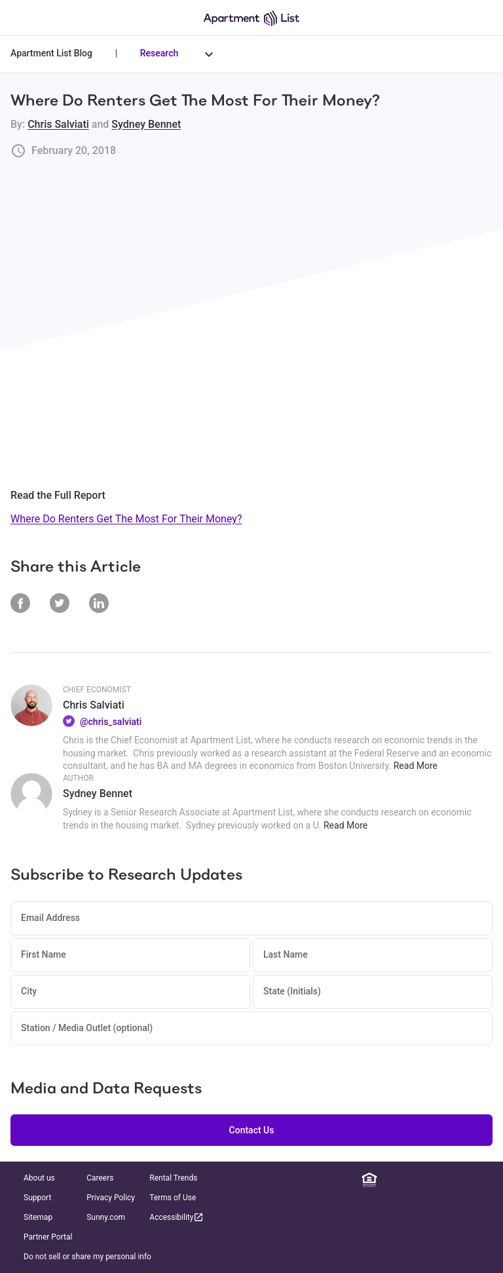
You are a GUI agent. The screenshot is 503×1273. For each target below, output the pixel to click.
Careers (99, 1178)
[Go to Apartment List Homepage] (251, 18)
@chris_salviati (110, 721)
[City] (130, 992)
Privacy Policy (110, 1197)
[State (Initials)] (373, 992)
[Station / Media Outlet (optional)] (251, 1028)
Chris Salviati (58, 124)
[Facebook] (408, 1180)
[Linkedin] (388, 1180)
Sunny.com (105, 1217)
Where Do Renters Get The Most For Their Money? (126, 519)
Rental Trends (173, 1178)
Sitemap (38, 1217)
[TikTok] (485, 1180)
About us (39, 1178)
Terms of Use (172, 1197)
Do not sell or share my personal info (87, 1256)
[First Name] (130, 955)
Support (37, 1197)
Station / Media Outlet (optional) (87, 1027)
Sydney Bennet (146, 124)
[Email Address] (251, 918)
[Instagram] (427, 1180)
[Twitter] (446, 1180)
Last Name (285, 954)
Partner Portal (48, 1237)
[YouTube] (466, 1180)
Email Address (50, 917)
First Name (43, 954)
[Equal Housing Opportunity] (369, 1180)
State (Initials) (292, 991)
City (29, 991)
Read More (416, 765)
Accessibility (176, 1217)
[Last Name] (373, 955)
